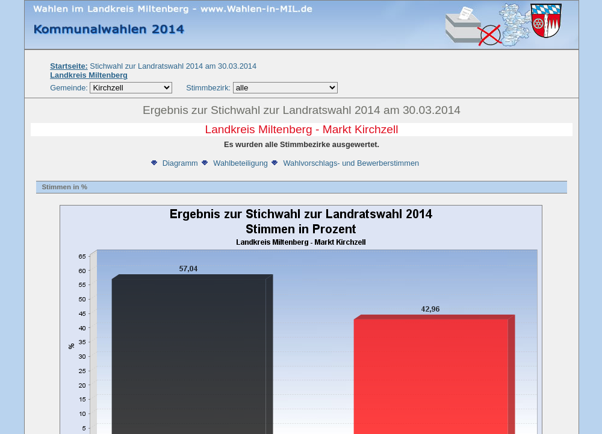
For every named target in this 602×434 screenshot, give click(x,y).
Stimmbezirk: (208, 87)
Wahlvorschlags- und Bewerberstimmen (344, 163)
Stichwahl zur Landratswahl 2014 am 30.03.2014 (153, 66)
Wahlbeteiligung (234, 163)
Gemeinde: (70, 87)
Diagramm (173, 163)
